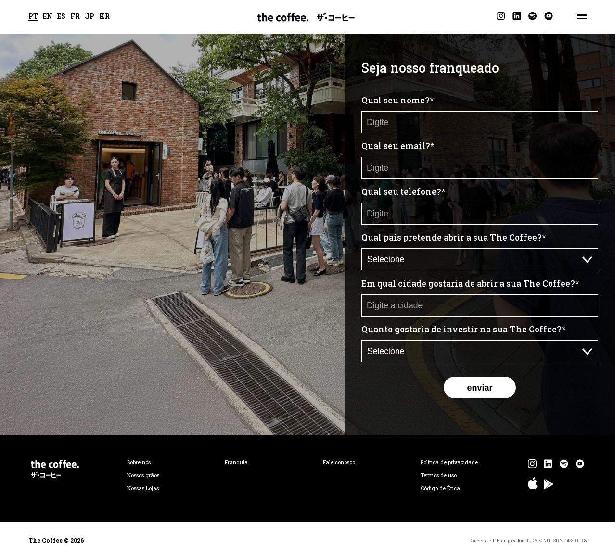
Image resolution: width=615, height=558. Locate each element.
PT (33, 17)
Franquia (236, 462)
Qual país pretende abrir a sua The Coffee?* (453, 237)
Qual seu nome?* (397, 100)
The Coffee (306, 17)
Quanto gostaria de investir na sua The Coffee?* (463, 329)
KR (104, 17)
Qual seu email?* (397, 146)
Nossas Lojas (143, 488)
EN (47, 17)
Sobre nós (139, 462)
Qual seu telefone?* (403, 191)
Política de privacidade (449, 462)
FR (75, 17)
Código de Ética (440, 488)
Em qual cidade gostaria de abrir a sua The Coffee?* (470, 283)
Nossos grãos (143, 475)
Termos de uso (439, 475)
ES (61, 17)
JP (89, 17)
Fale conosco (339, 462)
